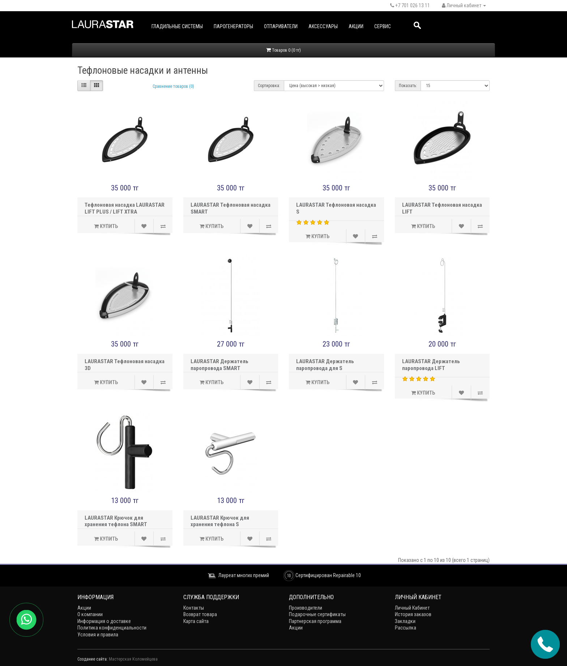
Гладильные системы (177, 26)
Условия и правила (97, 634)
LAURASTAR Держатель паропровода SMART (219, 364)
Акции (356, 26)
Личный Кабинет (412, 608)
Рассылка (405, 628)
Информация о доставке (104, 621)
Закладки (405, 621)
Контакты (193, 608)
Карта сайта (196, 621)
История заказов (413, 614)
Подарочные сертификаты (317, 614)
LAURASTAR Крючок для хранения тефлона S (220, 521)
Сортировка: (269, 85)
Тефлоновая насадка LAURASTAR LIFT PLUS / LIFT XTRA (125, 208)
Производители (305, 608)
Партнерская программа (315, 621)
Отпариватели (281, 26)
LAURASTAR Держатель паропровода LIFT (431, 364)
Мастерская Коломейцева (133, 659)
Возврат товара (200, 614)
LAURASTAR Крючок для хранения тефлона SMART (116, 521)
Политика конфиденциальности (111, 628)
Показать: (408, 85)
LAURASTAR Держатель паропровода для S (325, 364)
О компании (90, 614)
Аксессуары (323, 26)
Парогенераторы (233, 26)
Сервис (382, 26)
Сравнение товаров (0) (173, 86)
